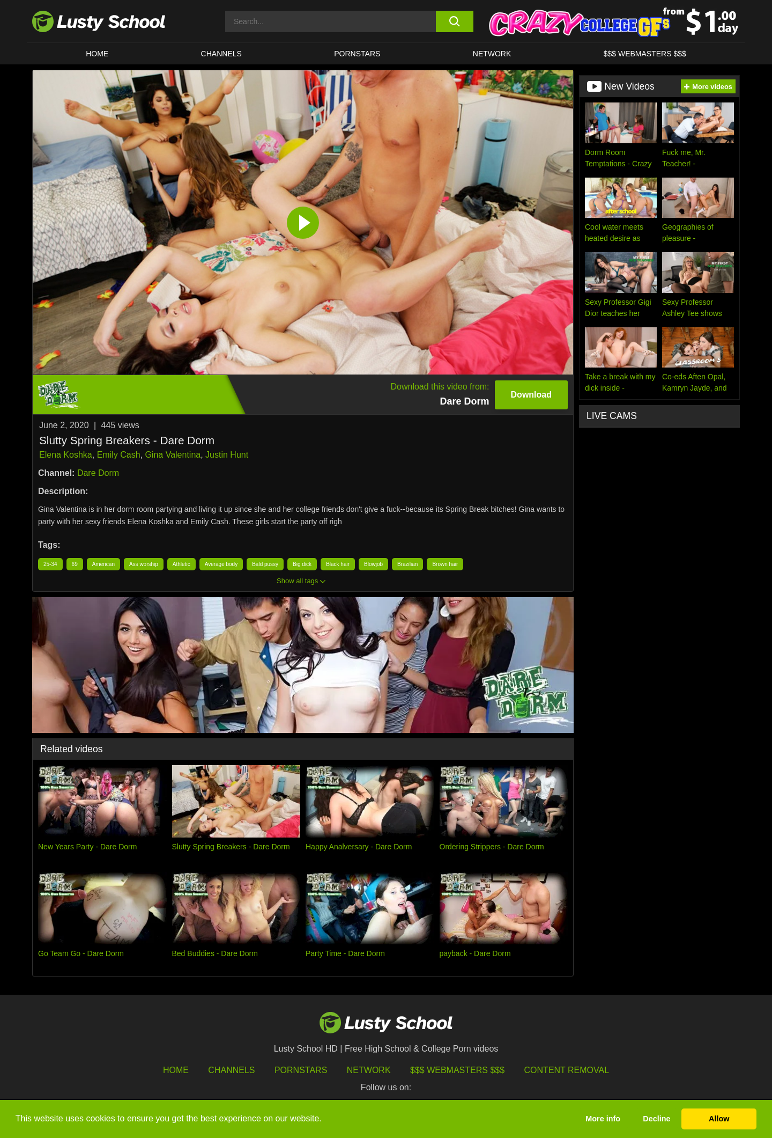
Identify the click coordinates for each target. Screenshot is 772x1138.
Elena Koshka (65, 454)
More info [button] (602, 1118)
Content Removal (567, 1070)
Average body (221, 564)
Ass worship (143, 564)
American (103, 564)
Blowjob (373, 564)
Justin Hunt (226, 454)
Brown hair (445, 564)
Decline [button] (656, 1118)
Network (492, 53)
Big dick (302, 564)
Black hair (338, 564)
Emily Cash (118, 454)
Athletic (181, 564)
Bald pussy (265, 564)
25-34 (50, 564)
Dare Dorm (98, 473)
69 (75, 564)
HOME (97, 53)
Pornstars (357, 53)
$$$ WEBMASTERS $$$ (645, 53)
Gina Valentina (173, 454)
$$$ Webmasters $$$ (457, 1070)
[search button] (454, 21)
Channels (221, 53)
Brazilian (407, 564)
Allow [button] (719, 1118)
